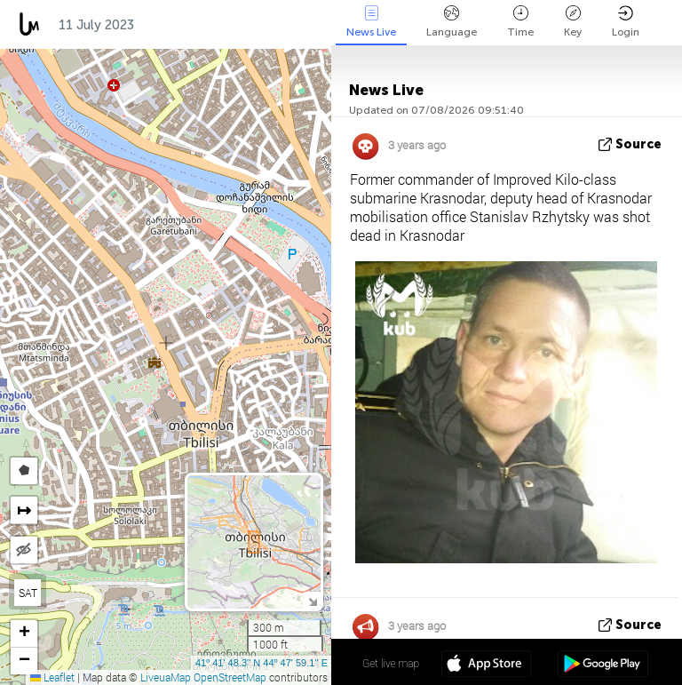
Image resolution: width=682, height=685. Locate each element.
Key (573, 21)
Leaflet (52, 677)
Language (451, 21)
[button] (24, 634)
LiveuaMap (165, 677)
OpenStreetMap (230, 677)
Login (625, 21)
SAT (28, 592)
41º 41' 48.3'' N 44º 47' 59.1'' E (261, 662)
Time (520, 21)
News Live (371, 21)
